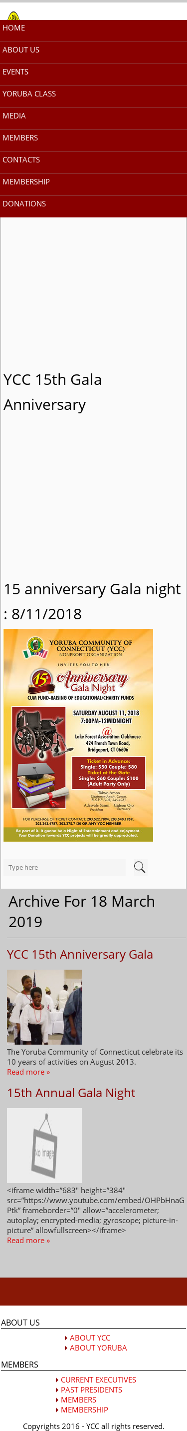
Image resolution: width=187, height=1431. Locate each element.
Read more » (28, 1072)
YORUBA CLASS (29, 93)
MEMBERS (20, 137)
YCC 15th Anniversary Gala (80, 954)
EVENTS (15, 71)
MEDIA (14, 115)
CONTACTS (21, 159)
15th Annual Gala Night (71, 1092)
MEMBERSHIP (26, 181)
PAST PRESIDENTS (91, 1390)
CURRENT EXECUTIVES (98, 1380)
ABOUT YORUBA (98, 1348)
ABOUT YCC (90, 1338)
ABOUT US (20, 49)
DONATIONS (24, 203)
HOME (13, 27)
